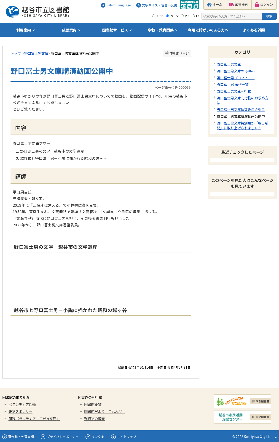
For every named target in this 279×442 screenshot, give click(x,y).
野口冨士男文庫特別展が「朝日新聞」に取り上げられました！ (242, 125)
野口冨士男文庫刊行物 (234, 91)
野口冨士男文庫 (36, 53)
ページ (175, 16)
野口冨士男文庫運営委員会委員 (241, 109)
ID (197, 16)
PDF (187, 16)
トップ (16, 53)
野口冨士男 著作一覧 (232, 84)
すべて (160, 16)
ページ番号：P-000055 (172, 87)
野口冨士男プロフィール (236, 77)
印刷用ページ (179, 53)
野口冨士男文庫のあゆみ (236, 70)
